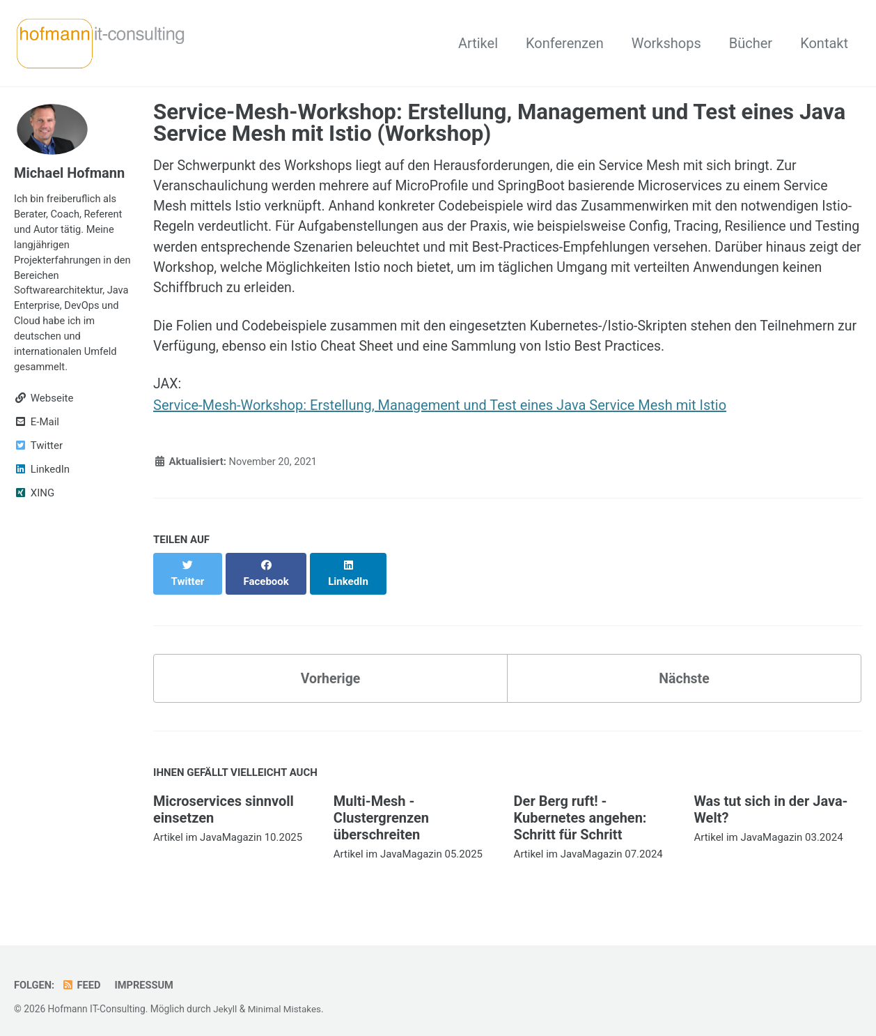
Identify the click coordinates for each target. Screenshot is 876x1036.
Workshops (666, 43)
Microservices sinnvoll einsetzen (223, 801)
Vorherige (330, 670)
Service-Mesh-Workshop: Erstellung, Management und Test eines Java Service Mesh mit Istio (439, 411)
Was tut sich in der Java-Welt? (770, 801)
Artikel (478, 43)
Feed (82, 977)
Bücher (750, 43)
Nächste (684, 670)
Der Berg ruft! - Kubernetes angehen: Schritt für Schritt (580, 810)
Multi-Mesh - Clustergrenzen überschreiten (381, 810)
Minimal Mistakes (286, 1001)
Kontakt (824, 43)
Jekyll (225, 1001)
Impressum (146, 977)
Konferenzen (565, 43)
